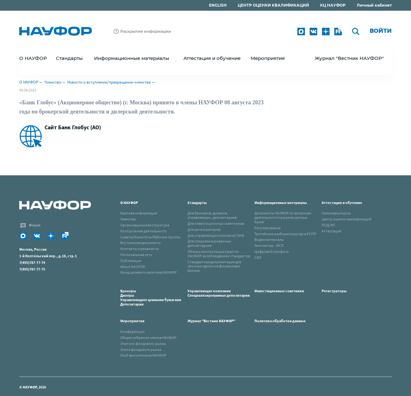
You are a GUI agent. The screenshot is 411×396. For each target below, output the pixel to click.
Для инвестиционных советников (216, 223)
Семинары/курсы (336, 213)
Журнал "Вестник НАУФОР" (349, 58)
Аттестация (331, 231)
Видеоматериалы (269, 239)
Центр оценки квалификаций (347, 219)
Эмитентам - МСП (269, 245)
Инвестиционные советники (279, 290)
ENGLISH (218, 5)
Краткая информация (138, 213)
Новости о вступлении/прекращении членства (109, 82)
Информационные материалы (280, 202)
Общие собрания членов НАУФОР (148, 337)
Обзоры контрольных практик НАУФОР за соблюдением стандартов (219, 253)
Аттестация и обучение (342, 202)
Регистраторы (334, 290)
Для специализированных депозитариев (209, 243)
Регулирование (267, 227)
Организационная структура (144, 225)
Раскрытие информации (145, 31)
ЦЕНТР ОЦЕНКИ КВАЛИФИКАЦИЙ (273, 5)
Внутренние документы (140, 242)
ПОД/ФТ (328, 225)
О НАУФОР (28, 82)
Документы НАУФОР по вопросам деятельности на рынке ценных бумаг (282, 217)
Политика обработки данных (280, 320)
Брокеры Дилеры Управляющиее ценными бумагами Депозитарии (151, 297)
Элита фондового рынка (140, 349)
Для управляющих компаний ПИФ (216, 235)
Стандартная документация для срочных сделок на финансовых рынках (214, 266)
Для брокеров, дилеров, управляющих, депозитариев (212, 215)
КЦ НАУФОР (333, 5)
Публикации (130, 260)
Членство (52, 82)
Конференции (132, 331)
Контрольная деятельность (143, 231)
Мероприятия (132, 320)
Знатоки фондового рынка (143, 343)
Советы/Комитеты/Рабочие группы (150, 237)
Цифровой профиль (271, 251)
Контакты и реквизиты (139, 248)
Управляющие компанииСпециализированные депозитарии (219, 293)
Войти (381, 30)
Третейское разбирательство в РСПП (285, 233)
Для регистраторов (204, 229)
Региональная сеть (136, 254)
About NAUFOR (132, 266)
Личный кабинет (374, 5)
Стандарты (197, 202)
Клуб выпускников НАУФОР (143, 355)
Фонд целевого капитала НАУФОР (148, 272)
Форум (34, 225)
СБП (257, 257)
